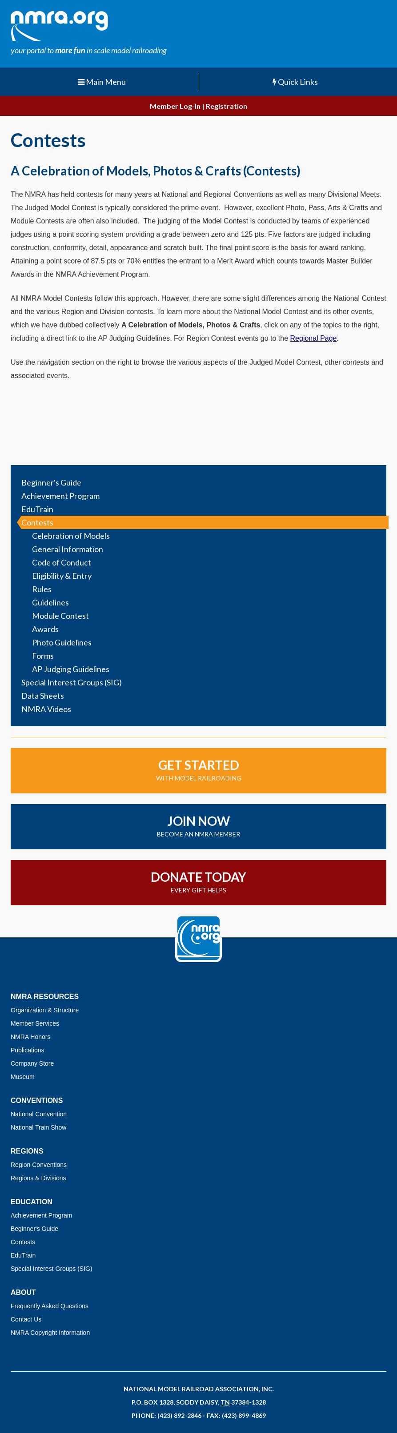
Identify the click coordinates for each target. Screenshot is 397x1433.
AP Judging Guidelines (70, 669)
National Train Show (38, 1127)
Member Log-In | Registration (198, 106)
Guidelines (50, 602)
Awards (45, 629)
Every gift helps (198, 881)
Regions (27, 1151)
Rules (42, 589)
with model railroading (198, 769)
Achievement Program (60, 496)
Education (31, 1202)
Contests (37, 522)
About (23, 1292)
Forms (43, 656)
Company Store (32, 1063)
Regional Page (313, 338)
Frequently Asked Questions (49, 1306)
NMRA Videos (46, 709)
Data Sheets (42, 696)
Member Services (35, 1023)
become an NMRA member (198, 825)
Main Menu (102, 82)
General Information (67, 549)
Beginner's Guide (51, 482)
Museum (23, 1076)
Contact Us (26, 1319)
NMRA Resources (45, 996)
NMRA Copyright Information (50, 1332)
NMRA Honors (30, 1036)
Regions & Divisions (38, 1178)
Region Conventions (39, 1164)
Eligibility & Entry (62, 576)
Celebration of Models (71, 536)
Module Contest (60, 616)
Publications (27, 1050)
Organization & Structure (45, 1010)
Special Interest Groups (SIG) (71, 682)
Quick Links (295, 82)
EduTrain (37, 509)
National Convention (39, 1114)
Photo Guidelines (62, 642)
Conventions (37, 1100)
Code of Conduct (61, 562)
